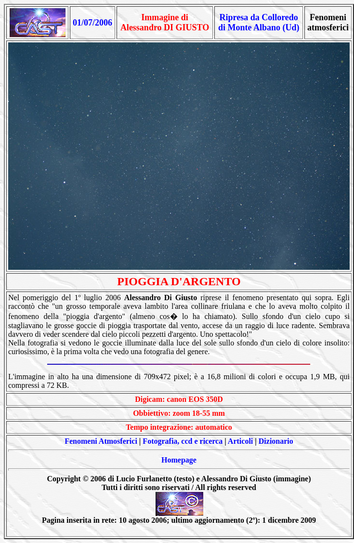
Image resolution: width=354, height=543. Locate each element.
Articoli (240, 441)
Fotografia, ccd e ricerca (183, 441)
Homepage (179, 460)
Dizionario (276, 441)
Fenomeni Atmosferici (101, 441)
